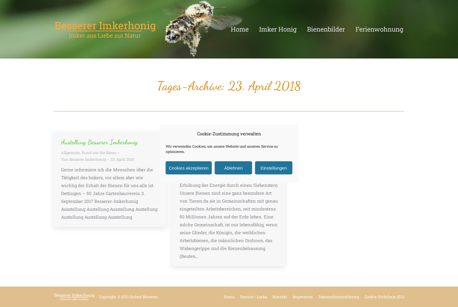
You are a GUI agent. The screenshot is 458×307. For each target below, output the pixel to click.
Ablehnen (233, 167)
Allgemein (70, 152)
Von (83, 159)
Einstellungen (274, 167)
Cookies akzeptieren (189, 167)
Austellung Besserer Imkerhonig (99, 142)
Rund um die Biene (99, 152)
